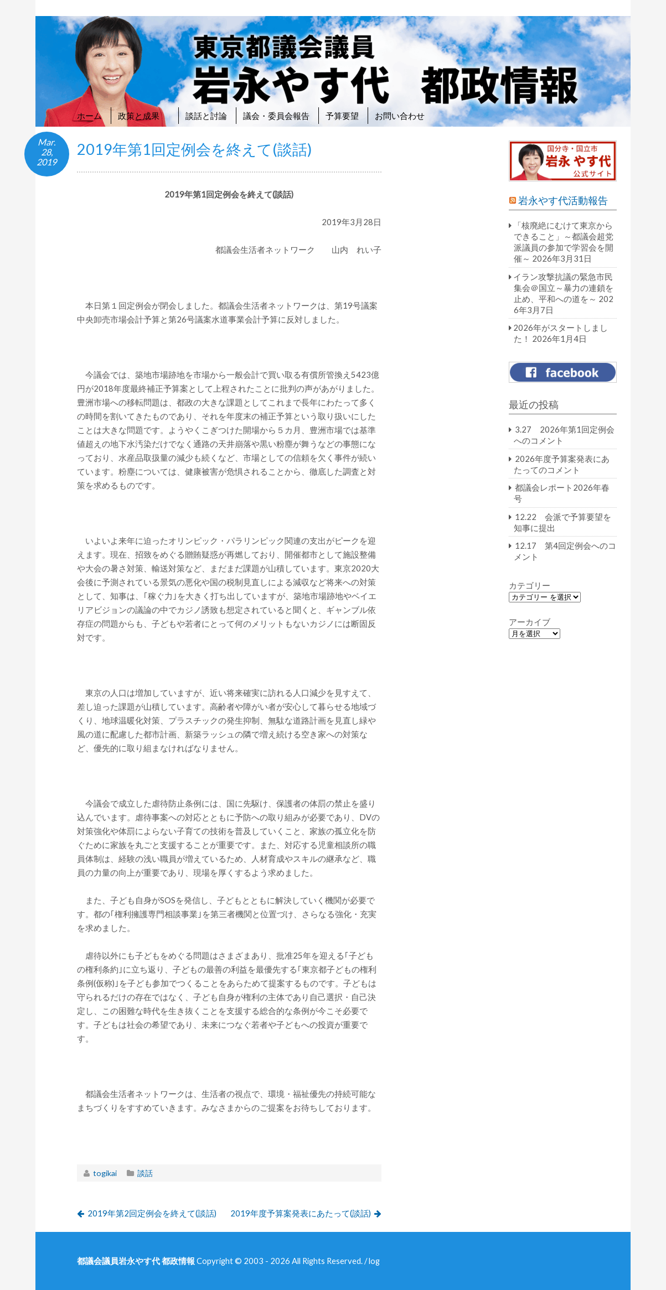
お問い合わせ (400, 116)
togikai (105, 1173)
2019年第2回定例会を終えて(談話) (151, 1213)
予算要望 (342, 116)
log (374, 1261)
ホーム (89, 116)
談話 (145, 1173)
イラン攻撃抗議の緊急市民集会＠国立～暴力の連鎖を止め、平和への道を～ (563, 288)
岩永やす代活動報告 (563, 200)
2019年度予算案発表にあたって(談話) (300, 1213)
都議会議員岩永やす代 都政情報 (136, 1261)
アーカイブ (529, 622)
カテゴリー (529, 585)
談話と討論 (206, 116)
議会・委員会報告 (276, 116)
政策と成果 (143, 116)
